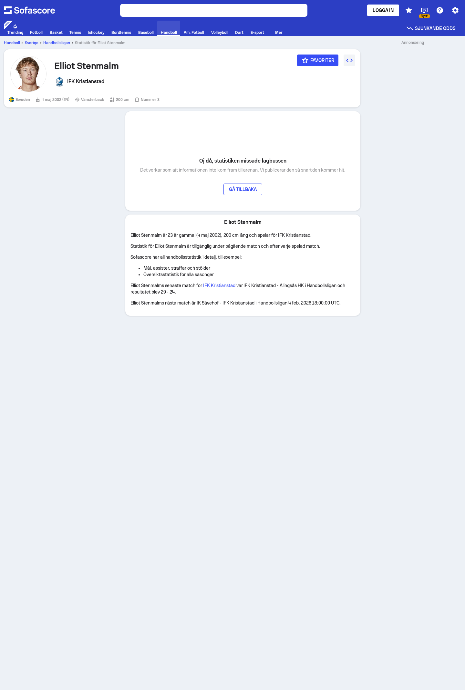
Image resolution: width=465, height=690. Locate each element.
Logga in (383, 10)
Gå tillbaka (243, 189)
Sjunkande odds (431, 28)
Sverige (31, 43)
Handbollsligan (56, 43)
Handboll (12, 43)
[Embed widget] (349, 60)
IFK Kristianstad (219, 285)
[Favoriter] (317, 60)
